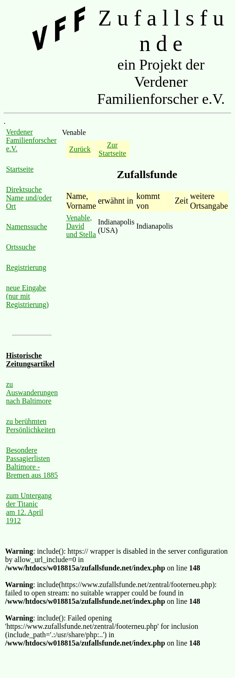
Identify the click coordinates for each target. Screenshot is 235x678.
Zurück (80, 149)
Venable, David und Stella (81, 226)
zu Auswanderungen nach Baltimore (32, 392)
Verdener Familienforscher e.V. (31, 140)
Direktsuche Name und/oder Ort (29, 197)
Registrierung (26, 267)
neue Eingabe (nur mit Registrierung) (27, 296)
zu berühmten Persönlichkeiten (31, 425)
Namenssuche (26, 226)
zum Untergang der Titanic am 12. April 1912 (29, 508)
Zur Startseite (112, 149)
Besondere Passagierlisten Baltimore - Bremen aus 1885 (32, 462)
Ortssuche (21, 247)
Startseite (20, 169)
